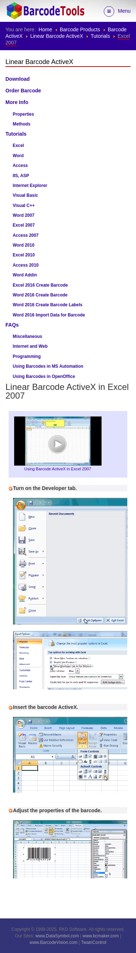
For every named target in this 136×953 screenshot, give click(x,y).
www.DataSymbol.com (57, 935)
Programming (27, 356)
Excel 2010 (24, 255)
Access (20, 165)
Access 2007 (25, 235)
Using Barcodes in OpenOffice (44, 376)
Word (18, 155)
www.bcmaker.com (101, 935)
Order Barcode (23, 90)
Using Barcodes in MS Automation (48, 366)
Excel (18, 145)
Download (17, 79)
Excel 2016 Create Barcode (40, 285)
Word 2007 (23, 215)
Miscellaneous (27, 336)
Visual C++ (24, 205)
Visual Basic (25, 195)
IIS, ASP (21, 175)
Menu (117, 11)
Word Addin (25, 275)
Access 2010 (25, 265)
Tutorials (100, 36)
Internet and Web (30, 346)
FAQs (12, 325)
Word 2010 (23, 245)
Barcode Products (80, 29)
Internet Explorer (30, 185)
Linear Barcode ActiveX (56, 36)
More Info (16, 102)
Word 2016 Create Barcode (40, 295)
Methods (21, 124)
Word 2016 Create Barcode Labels (47, 304)
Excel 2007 (24, 225)
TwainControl (93, 942)
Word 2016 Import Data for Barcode (49, 315)
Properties (23, 114)
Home (45, 29)
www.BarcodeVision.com (54, 942)
